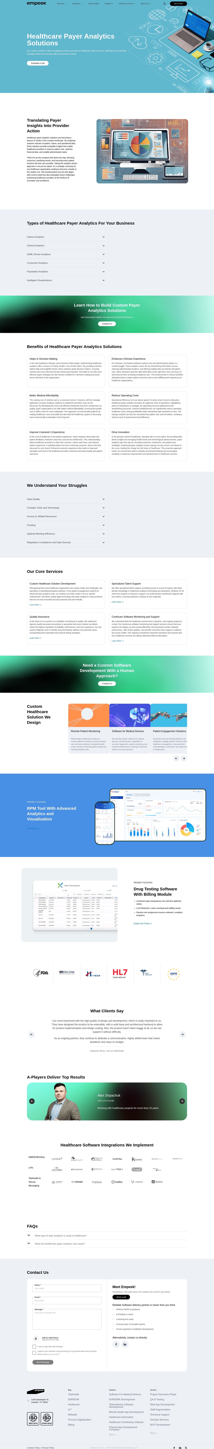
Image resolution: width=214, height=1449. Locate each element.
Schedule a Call (37, 63)
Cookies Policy (33, 1445)
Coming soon (32, 839)
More (111, 1429)
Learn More (35, 613)
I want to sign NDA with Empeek (47, 1358)
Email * (38, 1309)
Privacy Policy (48, 1445)
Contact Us (107, 325)
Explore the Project (142, 934)
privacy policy (53, 1366)
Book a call (121, 1309)
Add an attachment (51, 1350)
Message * (39, 1321)
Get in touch (178, 3)
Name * (38, 1297)
